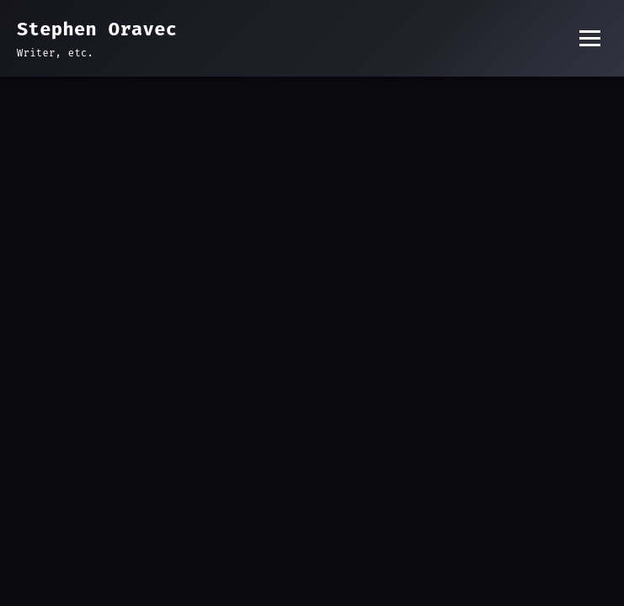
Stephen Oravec (97, 29)
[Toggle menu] (590, 38)
